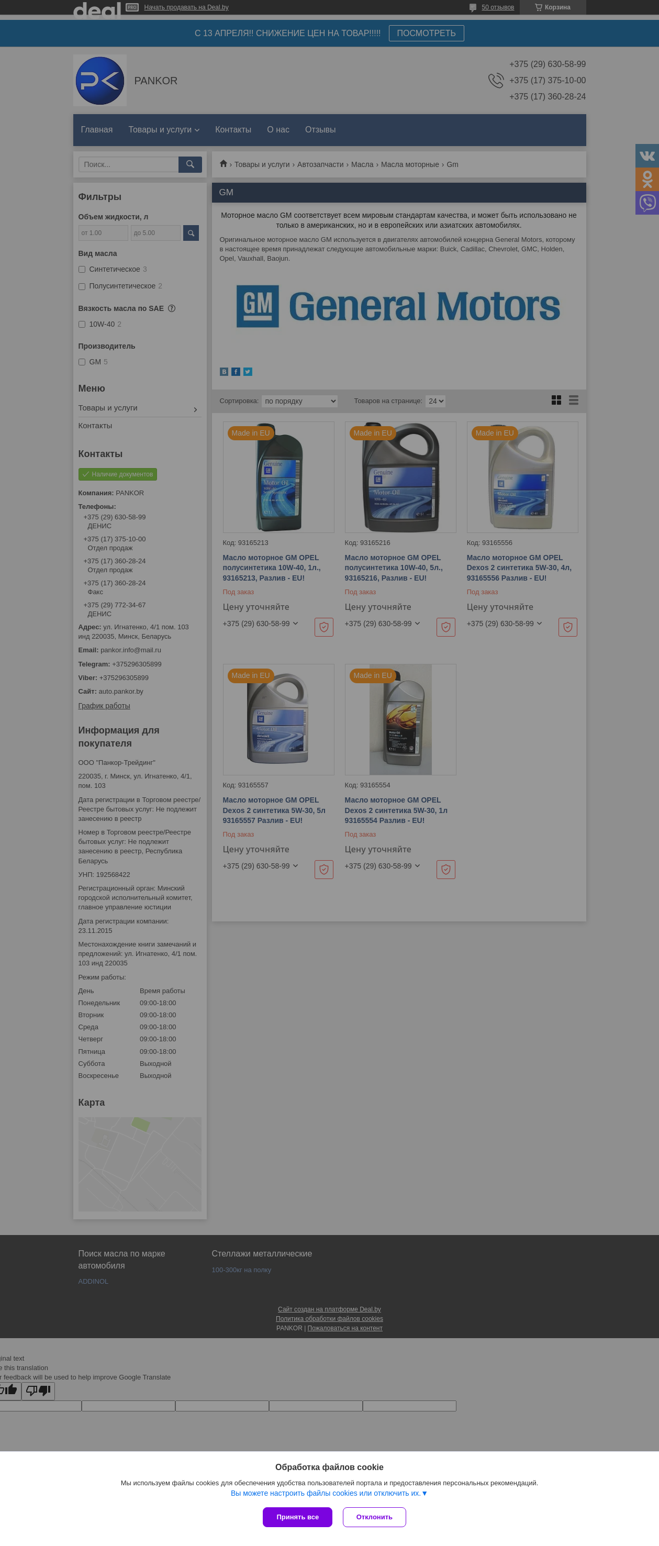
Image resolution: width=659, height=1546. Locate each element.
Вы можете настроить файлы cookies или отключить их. (326, 1493)
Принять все (297, 1517)
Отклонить (374, 1517)
